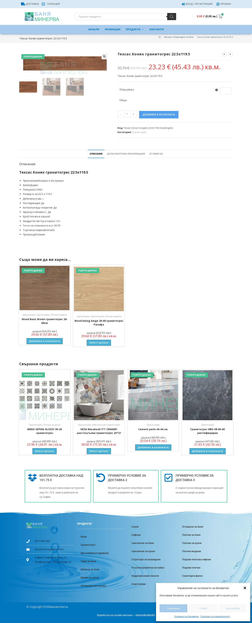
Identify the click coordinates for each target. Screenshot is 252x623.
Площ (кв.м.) (126, 89)
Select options (98, 342)
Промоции (112, 29)
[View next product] (230, 54)
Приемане (173, 608)
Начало (93, 29)
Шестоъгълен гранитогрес (106, 424)
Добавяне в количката (159, 114)
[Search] (171, 16)
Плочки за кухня (51, 424)
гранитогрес (28, 314)
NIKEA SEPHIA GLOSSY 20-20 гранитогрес (44, 431)
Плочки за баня (191, 534)
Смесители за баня (142, 543)
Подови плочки (191, 567)
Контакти (156, 29)
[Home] (160, 37)
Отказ (203, 608)
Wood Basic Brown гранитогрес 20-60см (44, 321)
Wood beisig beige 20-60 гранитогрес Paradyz (98, 322)
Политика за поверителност (215, 616)
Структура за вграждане (146, 559)
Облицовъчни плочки (93, 585)
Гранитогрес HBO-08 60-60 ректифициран (207, 431)
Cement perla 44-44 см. (153, 429)
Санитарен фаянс (192, 575)
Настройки (233, 608)
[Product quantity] (127, 114)
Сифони (136, 534)
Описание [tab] (96, 153)
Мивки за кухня (90, 577)
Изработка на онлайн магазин (115, 615)
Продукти (135, 29)
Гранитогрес (139, 132)
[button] (245, 588)
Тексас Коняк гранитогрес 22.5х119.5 (215, 37)
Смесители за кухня (143, 551)
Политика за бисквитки (186, 616)
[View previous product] (224, 54)
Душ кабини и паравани (95, 553)
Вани (84, 536)
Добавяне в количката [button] (44, 341)
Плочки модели (59, 314)
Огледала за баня (192, 526)
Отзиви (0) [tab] (156, 153)
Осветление (138, 584)
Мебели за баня (90, 569)
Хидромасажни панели (145, 575)
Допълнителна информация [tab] (126, 153)
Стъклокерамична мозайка (147, 567)
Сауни (135, 526)
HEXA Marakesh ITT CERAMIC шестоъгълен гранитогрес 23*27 (99, 431)
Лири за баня (88, 561)
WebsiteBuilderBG (145, 615)
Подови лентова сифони (196, 559)
